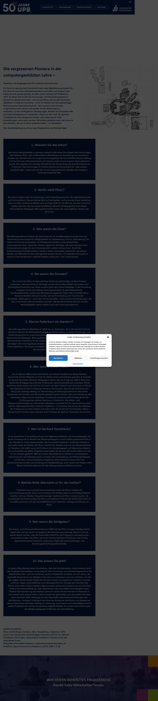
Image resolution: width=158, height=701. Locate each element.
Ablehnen (78, 358)
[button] (108, 337)
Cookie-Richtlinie (78, 364)
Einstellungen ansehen (99, 358)
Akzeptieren (58, 358)
